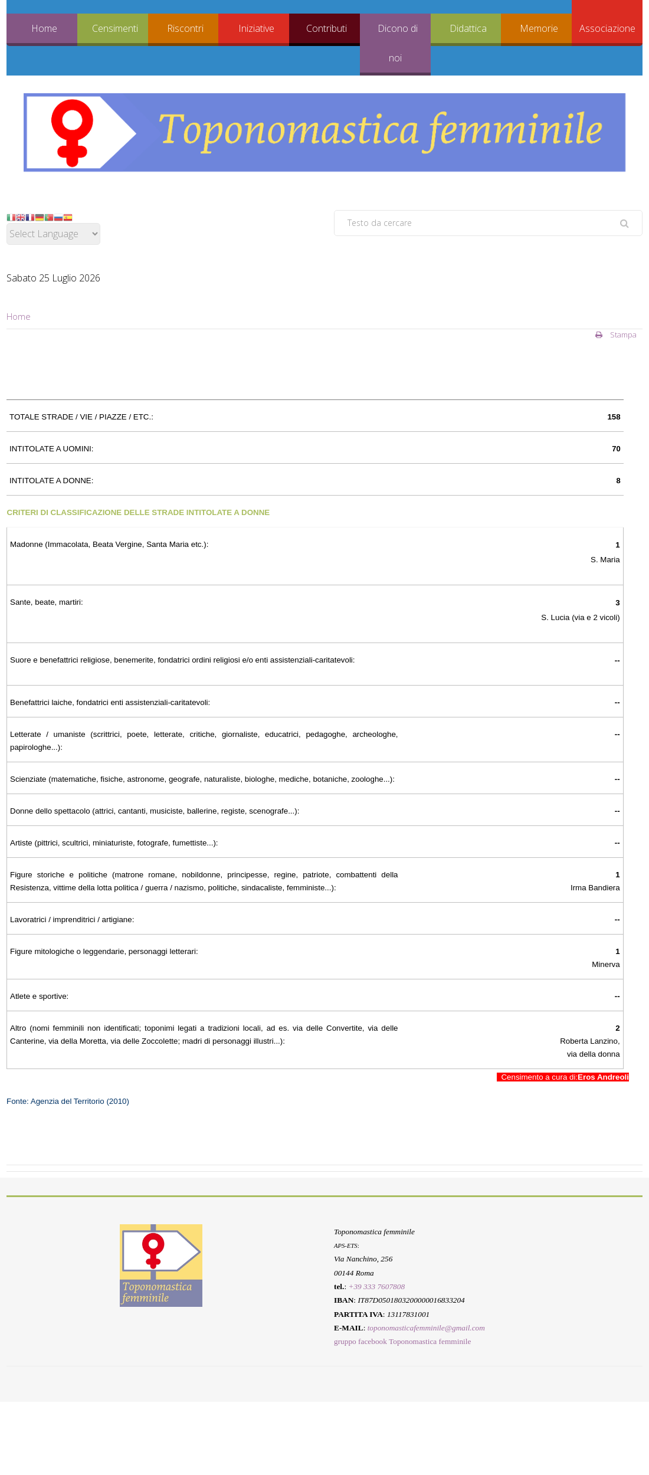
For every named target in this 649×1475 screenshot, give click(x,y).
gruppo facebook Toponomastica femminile (402, 1342)
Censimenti (115, 28)
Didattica (468, 28)
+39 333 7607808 (376, 1286)
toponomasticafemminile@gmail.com (426, 1327)
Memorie (539, 28)
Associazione (607, 28)
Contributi (326, 28)
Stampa (616, 334)
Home (44, 28)
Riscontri (185, 28)
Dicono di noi (398, 43)
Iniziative (256, 28)
